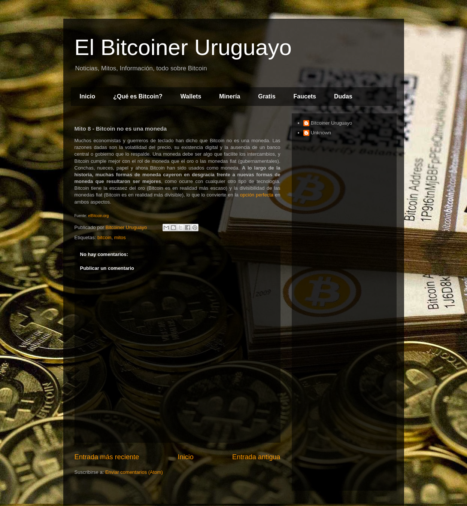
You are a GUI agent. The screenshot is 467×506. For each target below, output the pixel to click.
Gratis (266, 96)
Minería (229, 96)
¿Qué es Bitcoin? (138, 96)
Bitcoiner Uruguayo (331, 123)
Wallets (191, 96)
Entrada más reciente (107, 457)
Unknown (321, 132)
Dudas (343, 96)
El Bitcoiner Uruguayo (183, 47)
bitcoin (104, 237)
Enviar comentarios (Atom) (134, 472)
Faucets (305, 96)
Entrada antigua (256, 457)
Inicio (87, 96)
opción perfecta (256, 195)
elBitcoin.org (98, 216)
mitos (120, 237)
